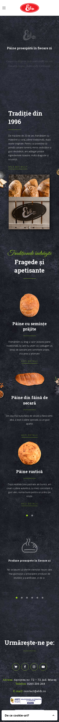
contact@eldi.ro (35, 691)
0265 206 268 (36, 683)
